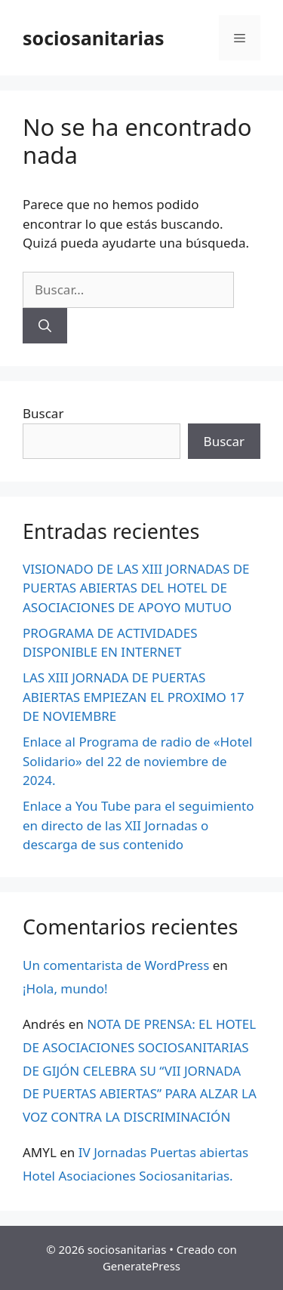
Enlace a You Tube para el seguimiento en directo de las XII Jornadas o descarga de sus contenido (138, 825)
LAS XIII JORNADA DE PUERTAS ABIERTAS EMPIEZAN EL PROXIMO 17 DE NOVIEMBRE (134, 697)
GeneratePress (141, 1265)
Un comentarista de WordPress (116, 965)
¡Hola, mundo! (65, 988)
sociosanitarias (93, 38)
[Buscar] (45, 326)
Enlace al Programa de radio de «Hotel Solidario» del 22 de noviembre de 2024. (138, 761)
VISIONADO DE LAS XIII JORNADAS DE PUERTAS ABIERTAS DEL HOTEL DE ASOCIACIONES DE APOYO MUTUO (136, 588)
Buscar (43, 413)
